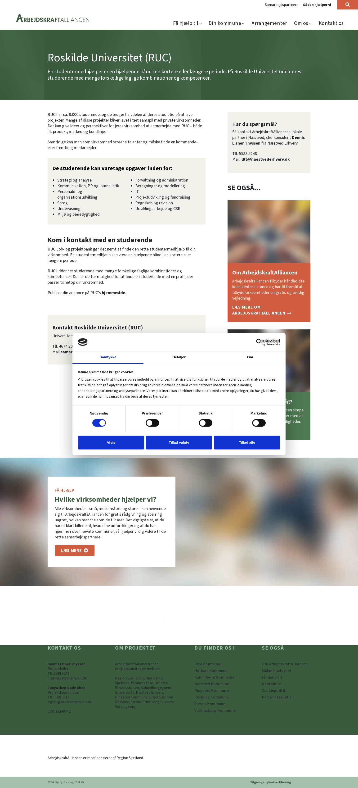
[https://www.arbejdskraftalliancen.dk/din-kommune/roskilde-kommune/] (211, 697)
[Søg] (347, 4)
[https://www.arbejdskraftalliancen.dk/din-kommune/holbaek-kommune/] (211, 670)
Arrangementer (269, 23)
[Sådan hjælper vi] (276, 670)
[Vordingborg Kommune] (215, 710)
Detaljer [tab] (179, 357)
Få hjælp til (185, 23)
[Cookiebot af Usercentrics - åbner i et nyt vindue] (259, 342)
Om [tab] (250, 357)
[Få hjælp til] (272, 677)
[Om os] (74, 550)
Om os (301, 23)
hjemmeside (113, 293)
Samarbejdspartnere (281, 4)
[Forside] (52, 18)
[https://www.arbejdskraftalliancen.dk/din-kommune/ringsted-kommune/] (211, 690)
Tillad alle (247, 443)
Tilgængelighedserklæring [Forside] (270, 782)
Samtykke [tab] (108, 357)
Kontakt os (331, 23)
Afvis (111, 443)
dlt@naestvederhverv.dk (266, 159)
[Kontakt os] (272, 684)
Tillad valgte (179, 443)
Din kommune (225, 23)
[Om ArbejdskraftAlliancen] (269, 310)
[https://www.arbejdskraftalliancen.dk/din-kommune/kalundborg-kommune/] (214, 677)
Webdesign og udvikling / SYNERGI (66, 782)
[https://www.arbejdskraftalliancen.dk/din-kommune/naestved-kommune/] (211, 684)
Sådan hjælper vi (317, 4)
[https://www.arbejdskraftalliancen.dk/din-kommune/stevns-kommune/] (209, 703)
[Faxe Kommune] (207, 664)
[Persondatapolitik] (274, 690)
